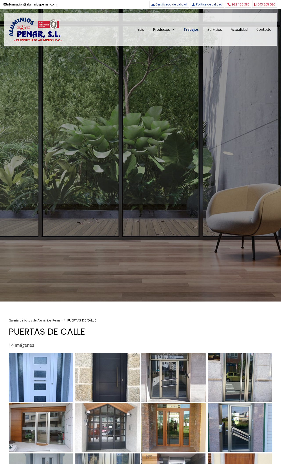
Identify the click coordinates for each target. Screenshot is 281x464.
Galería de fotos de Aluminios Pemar (35, 320)
